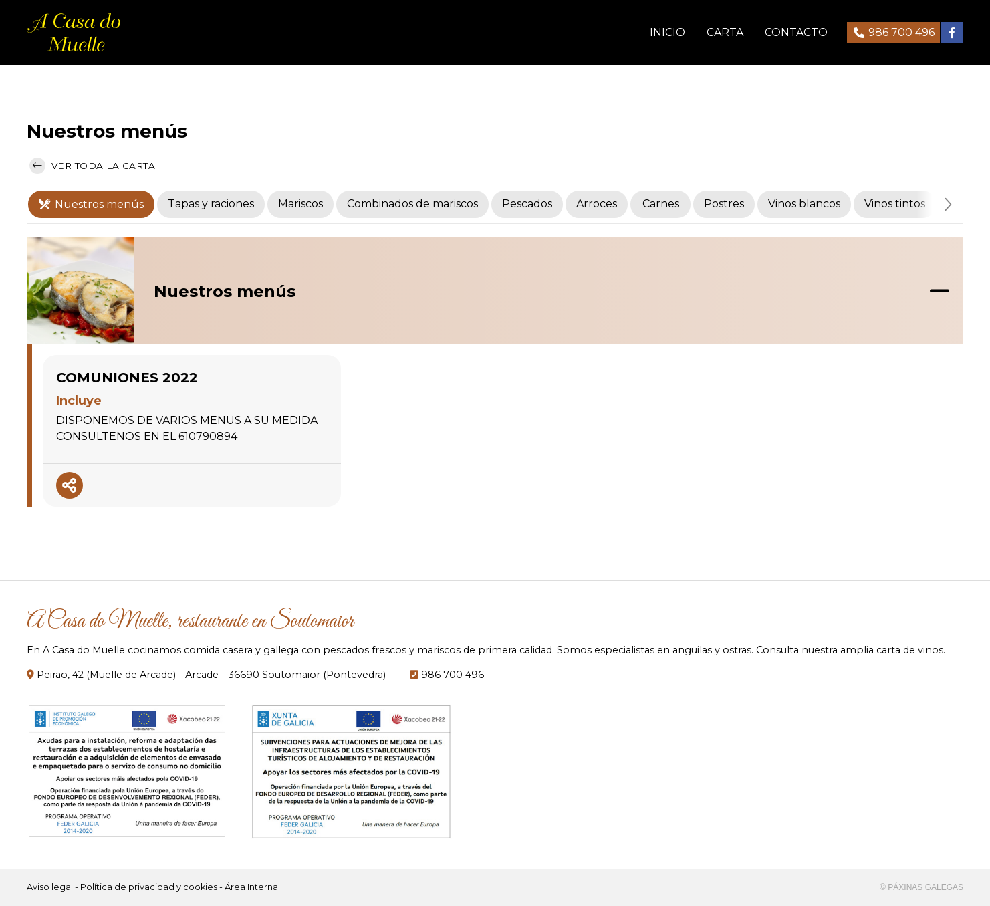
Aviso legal (50, 887)
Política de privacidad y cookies (148, 887)
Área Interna (251, 887)
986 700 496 (452, 675)
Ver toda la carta (92, 166)
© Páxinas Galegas (921, 887)
